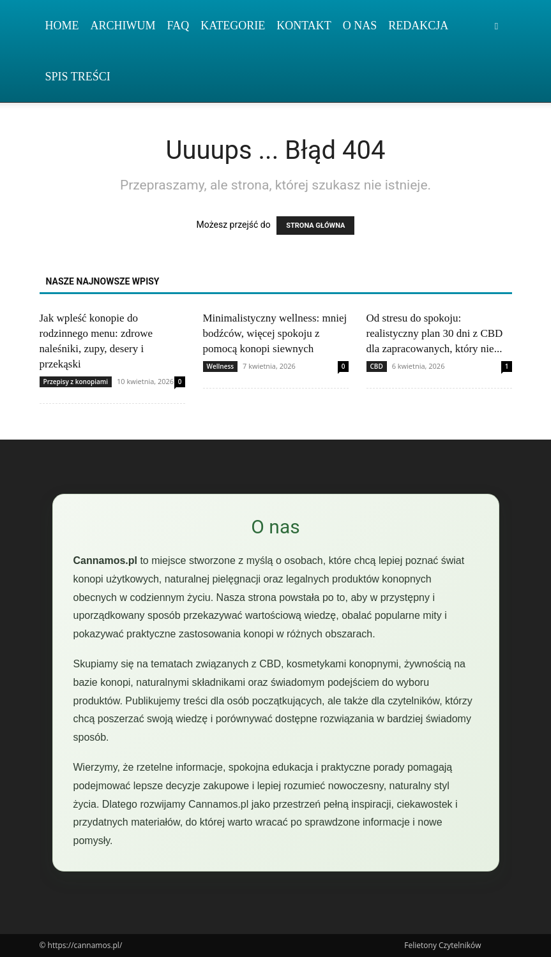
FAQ (178, 25)
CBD (376, 366)
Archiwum (123, 25)
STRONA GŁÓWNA (315, 225)
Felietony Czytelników (442, 945)
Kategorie (232, 25)
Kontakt (303, 25)
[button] (496, 26)
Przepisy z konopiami (76, 381)
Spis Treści (77, 76)
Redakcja (418, 25)
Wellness (220, 366)
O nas (360, 25)
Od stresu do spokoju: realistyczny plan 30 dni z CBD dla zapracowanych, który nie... (434, 333)
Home (62, 25)
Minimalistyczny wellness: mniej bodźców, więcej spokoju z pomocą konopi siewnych (275, 333)
